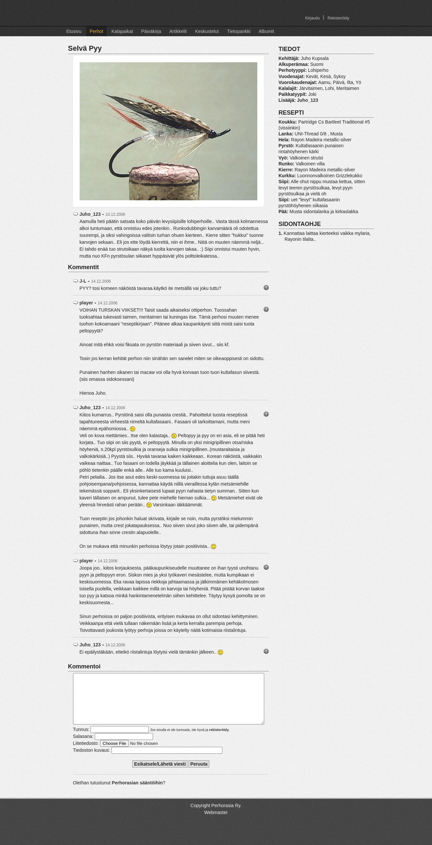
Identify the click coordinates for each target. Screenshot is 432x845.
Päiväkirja (151, 31)
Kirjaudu (312, 18)
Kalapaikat (122, 31)
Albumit (266, 31)
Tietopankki (238, 31)
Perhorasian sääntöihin (137, 792)
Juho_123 (90, 214)
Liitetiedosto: (86, 753)
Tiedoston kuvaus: (91, 760)
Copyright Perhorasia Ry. (216, 815)
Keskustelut (207, 31)
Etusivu (74, 31)
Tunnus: (81, 739)
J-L (83, 281)
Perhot (96, 31)
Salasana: (83, 746)
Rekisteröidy (338, 18)
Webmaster (216, 822)
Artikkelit (178, 31)
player (86, 302)
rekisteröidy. (219, 740)
